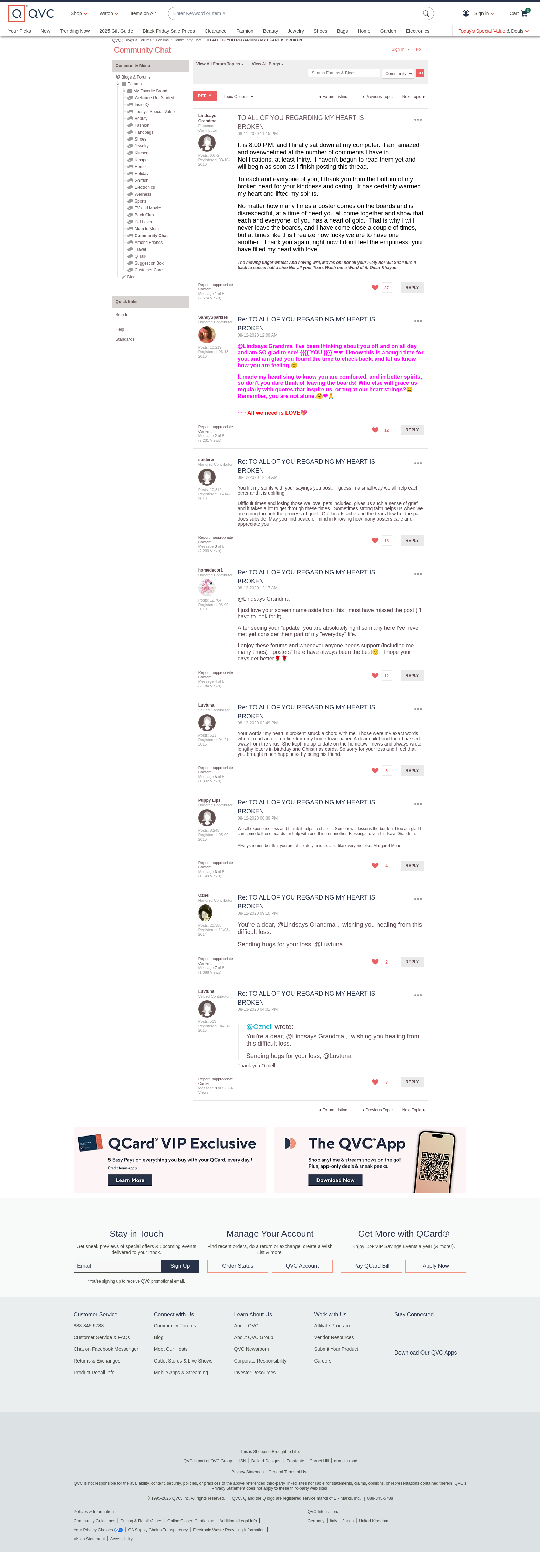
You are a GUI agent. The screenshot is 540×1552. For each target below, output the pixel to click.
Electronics (417, 31)
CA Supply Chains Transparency (158, 1530)
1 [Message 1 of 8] (216, 293)
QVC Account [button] (302, 1266)
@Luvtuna (328, 944)
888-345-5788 (89, 1325)
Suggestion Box (149, 263)
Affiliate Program (332, 1325)
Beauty (270, 31)
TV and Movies (148, 208)
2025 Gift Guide (116, 31)
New (45, 31)
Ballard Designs (266, 1461)
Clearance (216, 31)
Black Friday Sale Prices (169, 31)
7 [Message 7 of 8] (216, 968)
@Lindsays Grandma (265, 346)
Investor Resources (255, 1372)
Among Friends (149, 242)
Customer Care (149, 270)
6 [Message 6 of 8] (216, 872)
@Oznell (259, 1026)
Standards (125, 339)
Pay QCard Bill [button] (371, 1266)
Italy (333, 1521)
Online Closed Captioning (190, 1521)
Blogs (132, 277)
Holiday (141, 173)
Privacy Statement (248, 1472)
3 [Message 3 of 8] (216, 546)
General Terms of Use (288, 1472)
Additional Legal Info (238, 1521)
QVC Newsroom (251, 1349)
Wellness (143, 194)
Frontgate (295, 1461)
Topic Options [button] (236, 96)
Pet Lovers (144, 221)
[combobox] (294, 13)
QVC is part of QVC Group (208, 1461)
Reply (412, 287)
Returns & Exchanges (97, 1361)
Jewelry (296, 31)
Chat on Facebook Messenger (106, 1349)
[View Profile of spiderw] (206, 459)
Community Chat (187, 40)
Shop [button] (76, 13)
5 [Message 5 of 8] (216, 776)
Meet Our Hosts (171, 1349)
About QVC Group (253, 1337)
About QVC (246, 1325)
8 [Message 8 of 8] (216, 1088)
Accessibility (121, 1538)
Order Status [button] (237, 1266)
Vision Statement (89, 1538)
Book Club (144, 215)
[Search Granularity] (398, 74)
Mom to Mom (147, 228)
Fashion (244, 31)
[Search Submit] (427, 13)
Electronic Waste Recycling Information (228, 1530)
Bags (342, 31)
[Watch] (106, 13)
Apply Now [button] (436, 1266)
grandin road (345, 1461)
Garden (388, 31)
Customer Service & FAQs (102, 1337)
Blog (159, 1337)
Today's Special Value (155, 111)
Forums (162, 40)
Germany (316, 1521)
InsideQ (142, 104)
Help (417, 49)
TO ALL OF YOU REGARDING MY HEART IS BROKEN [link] (254, 40)
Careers (322, 1361)
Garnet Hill (319, 1461)
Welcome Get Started (154, 97)
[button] (467, 14)
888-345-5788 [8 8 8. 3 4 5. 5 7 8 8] (380, 1498)
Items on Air (143, 13)
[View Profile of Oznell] (204, 895)
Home (363, 31)
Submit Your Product (336, 1349)
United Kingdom (373, 1521)
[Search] (344, 73)
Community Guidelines (94, 1521)
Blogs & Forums (138, 40)
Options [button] (418, 119)
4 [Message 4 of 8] (216, 681)
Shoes (321, 31)
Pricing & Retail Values (141, 1521)
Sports (141, 201)
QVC (116, 40)
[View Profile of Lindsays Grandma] (207, 118)
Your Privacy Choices (93, 1530)
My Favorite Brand (150, 91)
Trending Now (75, 31)
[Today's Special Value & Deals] (493, 31)
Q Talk (140, 256)
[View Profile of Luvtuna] (206, 705)
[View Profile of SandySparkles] (213, 317)
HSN (241, 1461)
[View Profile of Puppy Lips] (209, 800)
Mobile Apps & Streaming (181, 1372)
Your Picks (19, 31)
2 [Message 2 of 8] (216, 436)
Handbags (144, 132)
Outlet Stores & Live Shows (183, 1361)
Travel (140, 249)
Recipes (142, 159)
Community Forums (175, 1325)
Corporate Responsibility (260, 1361)
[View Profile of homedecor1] (210, 570)
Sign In (398, 49)
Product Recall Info (94, 1372)
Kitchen (141, 153)
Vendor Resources (334, 1337)
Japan (348, 1521)
